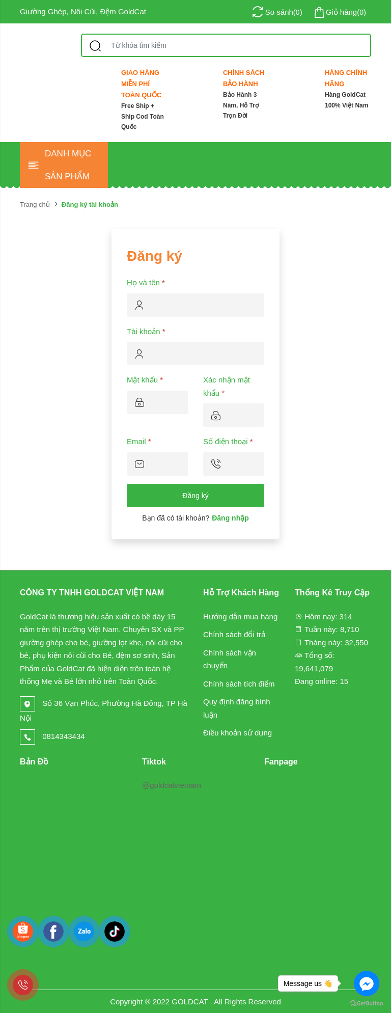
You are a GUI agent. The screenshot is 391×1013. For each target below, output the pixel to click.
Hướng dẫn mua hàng (240, 616)
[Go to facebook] (366, 983)
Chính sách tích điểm (239, 683)
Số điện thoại (228, 441)
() (339, 12)
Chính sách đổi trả (234, 634)
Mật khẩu (145, 379)
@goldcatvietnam (171, 785)
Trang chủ (35, 204)
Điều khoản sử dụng (237, 732)
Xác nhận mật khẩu (226, 386)
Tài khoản (146, 331)
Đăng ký (195, 495)
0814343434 (52, 736)
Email (139, 441)
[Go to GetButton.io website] (366, 1003)
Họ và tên (146, 282)
